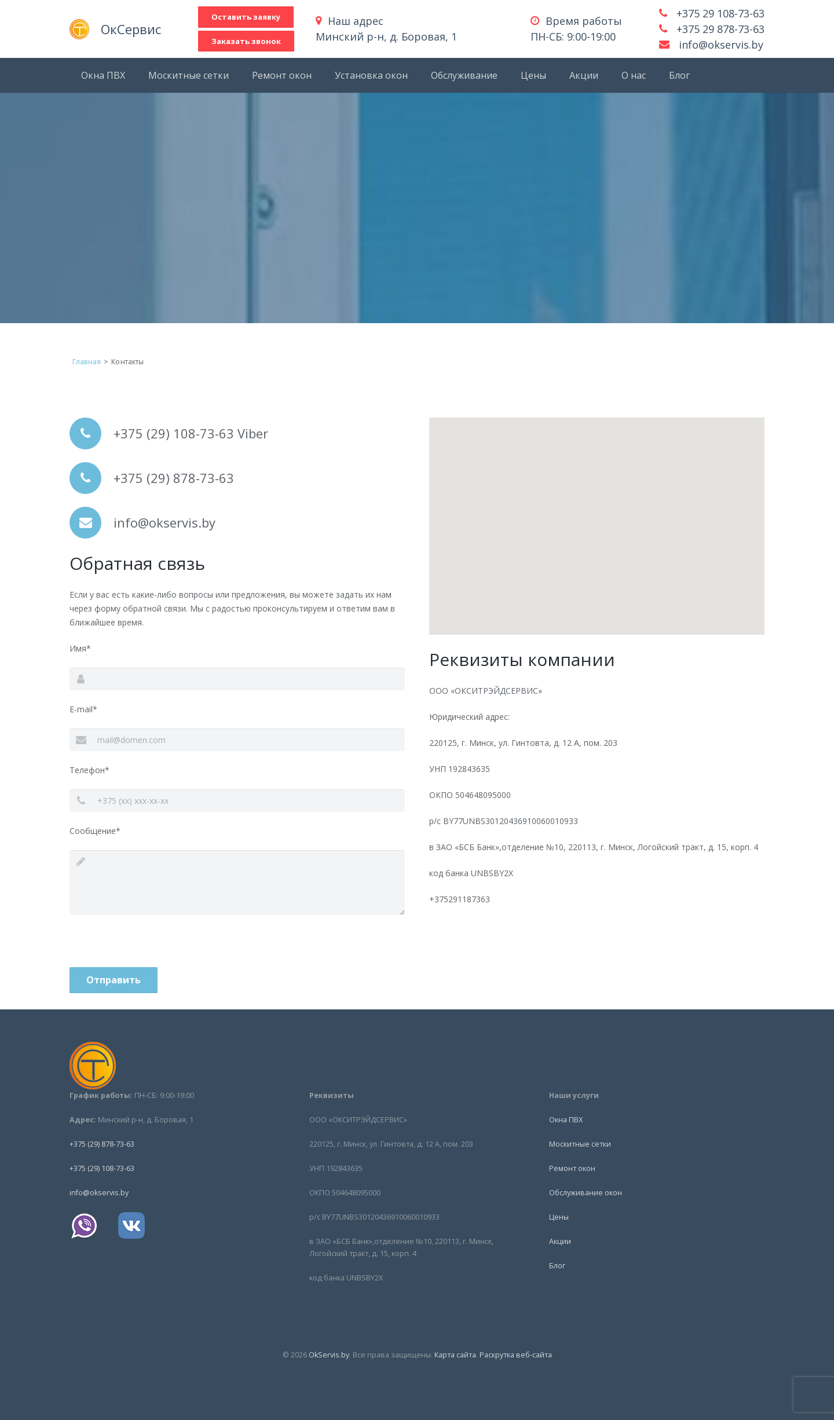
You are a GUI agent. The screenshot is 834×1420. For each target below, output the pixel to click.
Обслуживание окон (585, 1193)
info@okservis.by (721, 45)
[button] (597, 515)
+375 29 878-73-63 (720, 29)
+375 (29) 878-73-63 (102, 1144)
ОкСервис (156, 29)
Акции (560, 1241)
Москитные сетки (580, 1144)
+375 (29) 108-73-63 (102, 1168)
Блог (557, 1266)
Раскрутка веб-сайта (516, 1355)
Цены (559, 1217)
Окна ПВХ (566, 1120)
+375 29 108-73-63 (720, 13)
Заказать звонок (263, 41)
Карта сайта (455, 1355)
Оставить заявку (262, 17)
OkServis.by (329, 1355)
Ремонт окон (572, 1168)
